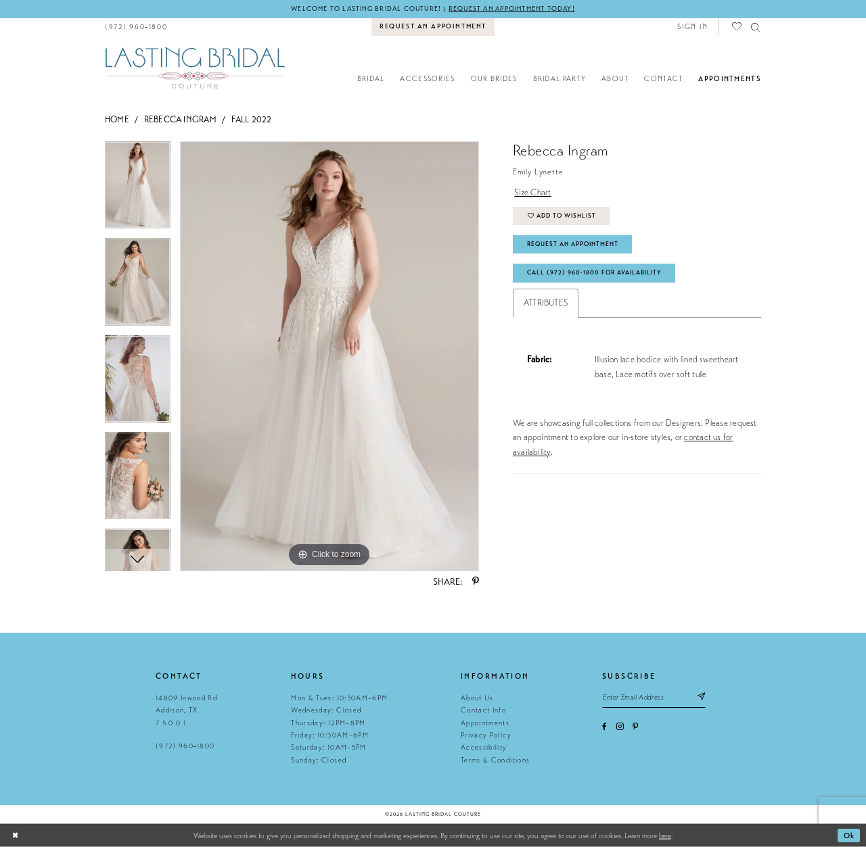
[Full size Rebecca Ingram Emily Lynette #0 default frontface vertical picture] (329, 356)
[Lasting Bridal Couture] (194, 67)
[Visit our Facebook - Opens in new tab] (604, 727)
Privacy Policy (486, 735)
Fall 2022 (251, 119)
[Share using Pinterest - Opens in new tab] (475, 582)
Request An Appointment (572, 244)
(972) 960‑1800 (185, 746)
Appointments (485, 723)
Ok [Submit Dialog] (849, 835)
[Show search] (756, 26)
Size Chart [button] (532, 192)
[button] (692, 26)
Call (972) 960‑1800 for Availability (594, 272)
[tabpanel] (137, 189)
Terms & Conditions (495, 760)
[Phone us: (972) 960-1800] (136, 26)
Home (117, 119)
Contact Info (483, 710)
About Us (477, 698)
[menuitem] (136, 26)
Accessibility (484, 747)
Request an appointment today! (512, 9)
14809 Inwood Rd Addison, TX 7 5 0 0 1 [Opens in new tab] (186, 710)
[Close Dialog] (15, 836)
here (665, 835)
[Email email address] (654, 697)
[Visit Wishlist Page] (737, 26)
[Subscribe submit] (700, 697)
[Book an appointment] (433, 27)
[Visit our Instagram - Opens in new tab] (620, 726)
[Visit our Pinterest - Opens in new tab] (635, 727)
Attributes (546, 302)
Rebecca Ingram (180, 119)
